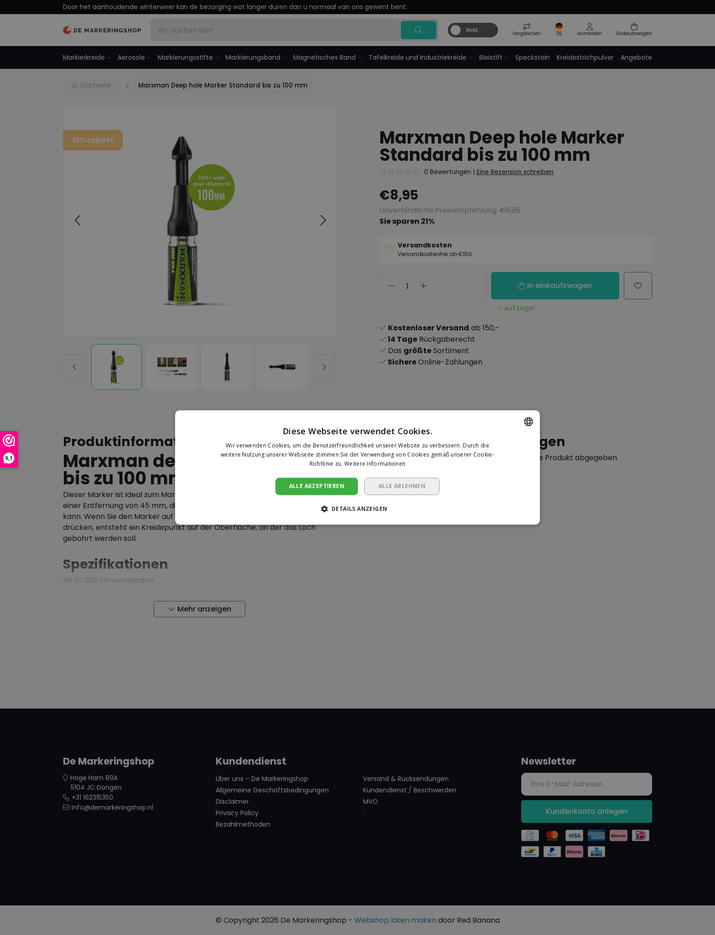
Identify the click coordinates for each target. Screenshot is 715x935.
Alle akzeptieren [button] (316, 486)
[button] (358, 509)
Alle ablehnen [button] (401, 486)
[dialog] (357, 467)
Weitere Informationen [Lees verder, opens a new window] (374, 464)
